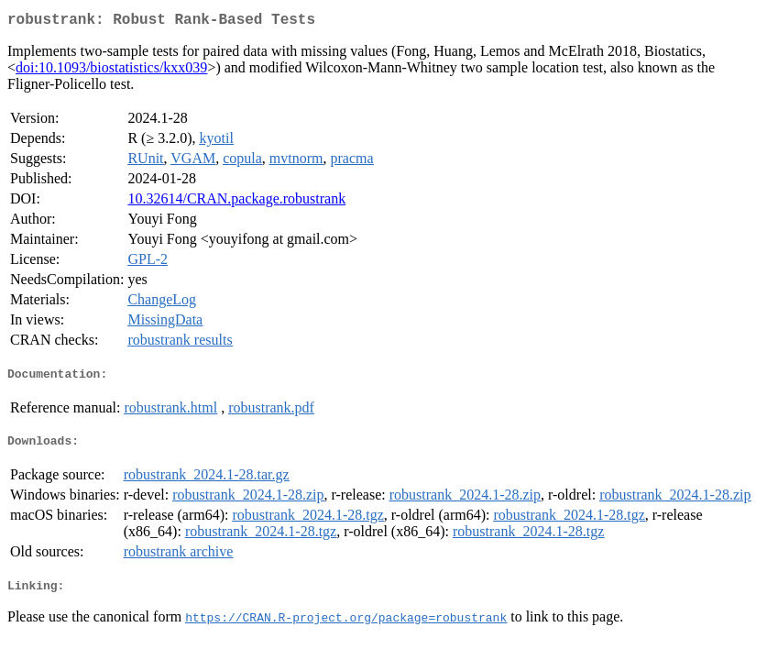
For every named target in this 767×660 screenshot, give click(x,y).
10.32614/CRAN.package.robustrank (236, 202)
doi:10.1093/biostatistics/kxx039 (111, 71)
